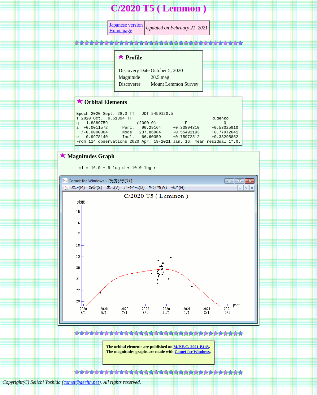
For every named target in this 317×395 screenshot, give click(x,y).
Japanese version (126, 25)
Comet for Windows (192, 359)
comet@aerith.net (81, 389)
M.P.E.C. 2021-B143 (191, 354)
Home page (120, 30)
